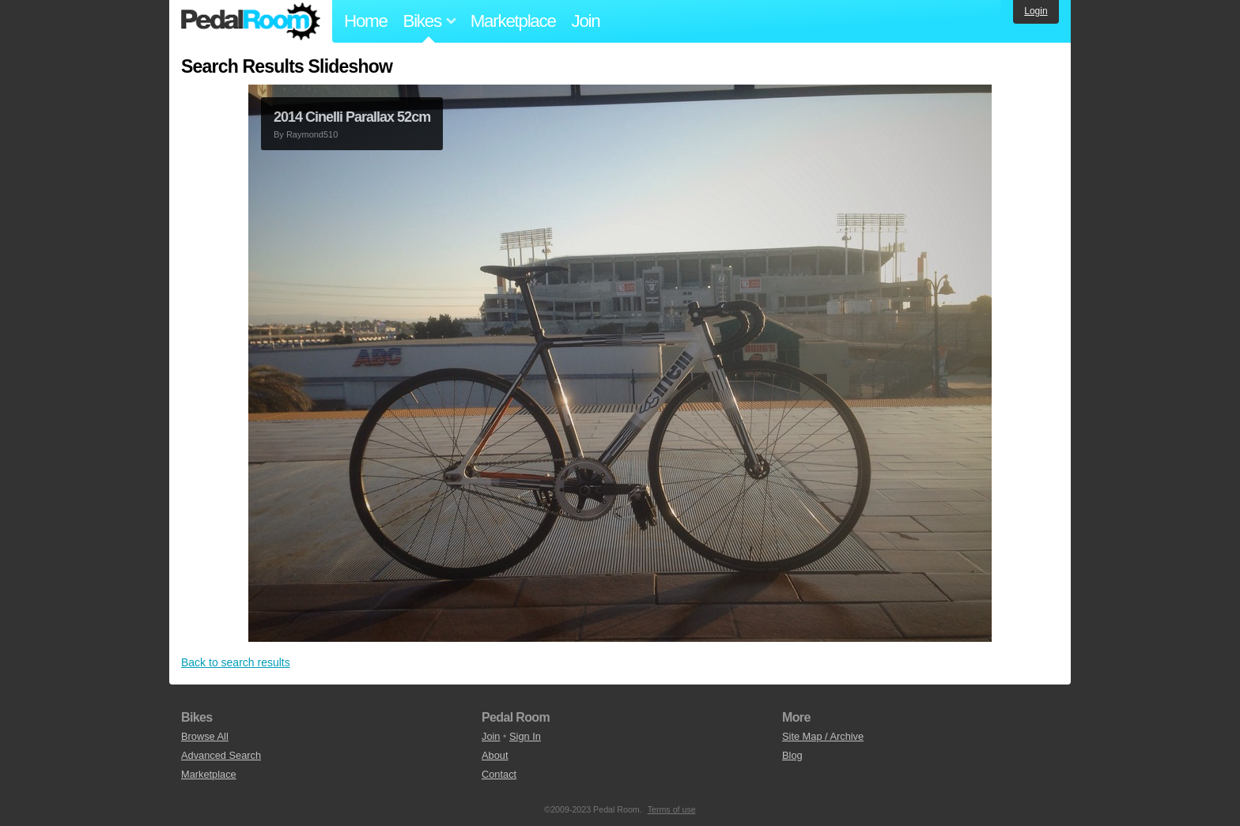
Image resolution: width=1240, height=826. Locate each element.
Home (366, 21)
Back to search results (235, 662)
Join (586, 21)
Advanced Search (221, 755)
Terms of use (672, 809)
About (495, 755)
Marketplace (513, 21)
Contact (499, 774)
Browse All (205, 736)
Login (1035, 11)
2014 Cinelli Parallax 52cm (352, 117)
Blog (792, 755)
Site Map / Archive (823, 736)
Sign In (525, 736)
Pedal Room (250, 21)
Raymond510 (312, 134)
